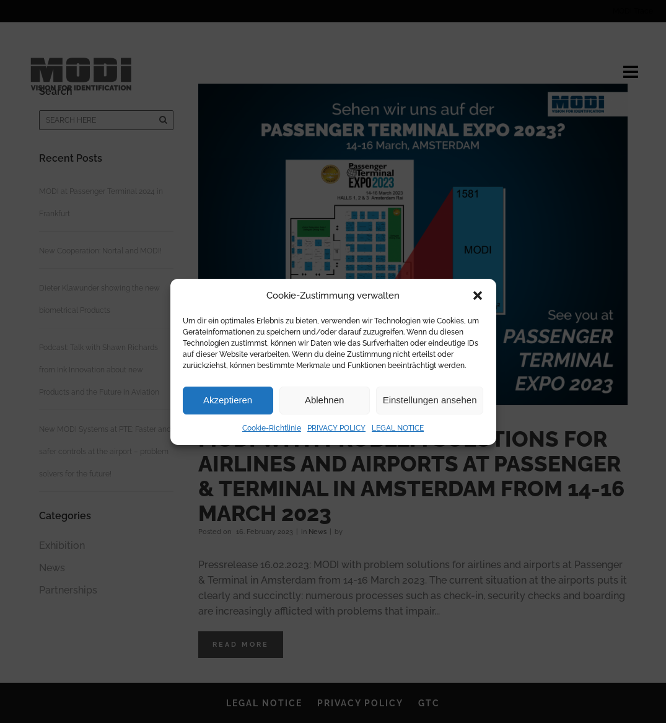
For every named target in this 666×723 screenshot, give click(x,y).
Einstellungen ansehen (430, 400)
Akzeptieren (227, 400)
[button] (477, 295)
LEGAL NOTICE (398, 428)
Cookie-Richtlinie (271, 428)
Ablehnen (324, 400)
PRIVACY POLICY (336, 428)
